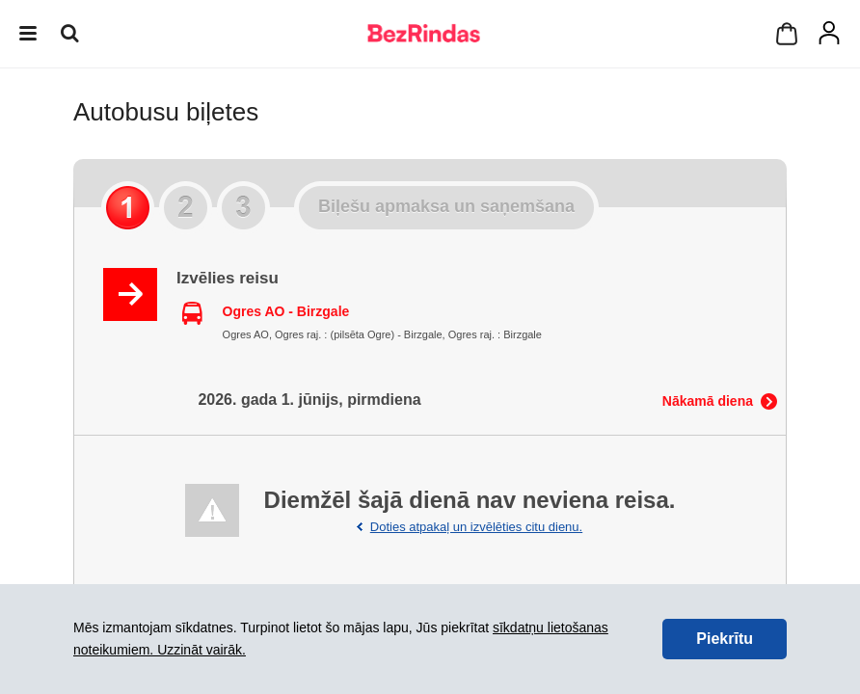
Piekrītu (724, 638)
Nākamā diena (707, 401)
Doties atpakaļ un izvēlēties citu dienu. (476, 527)
